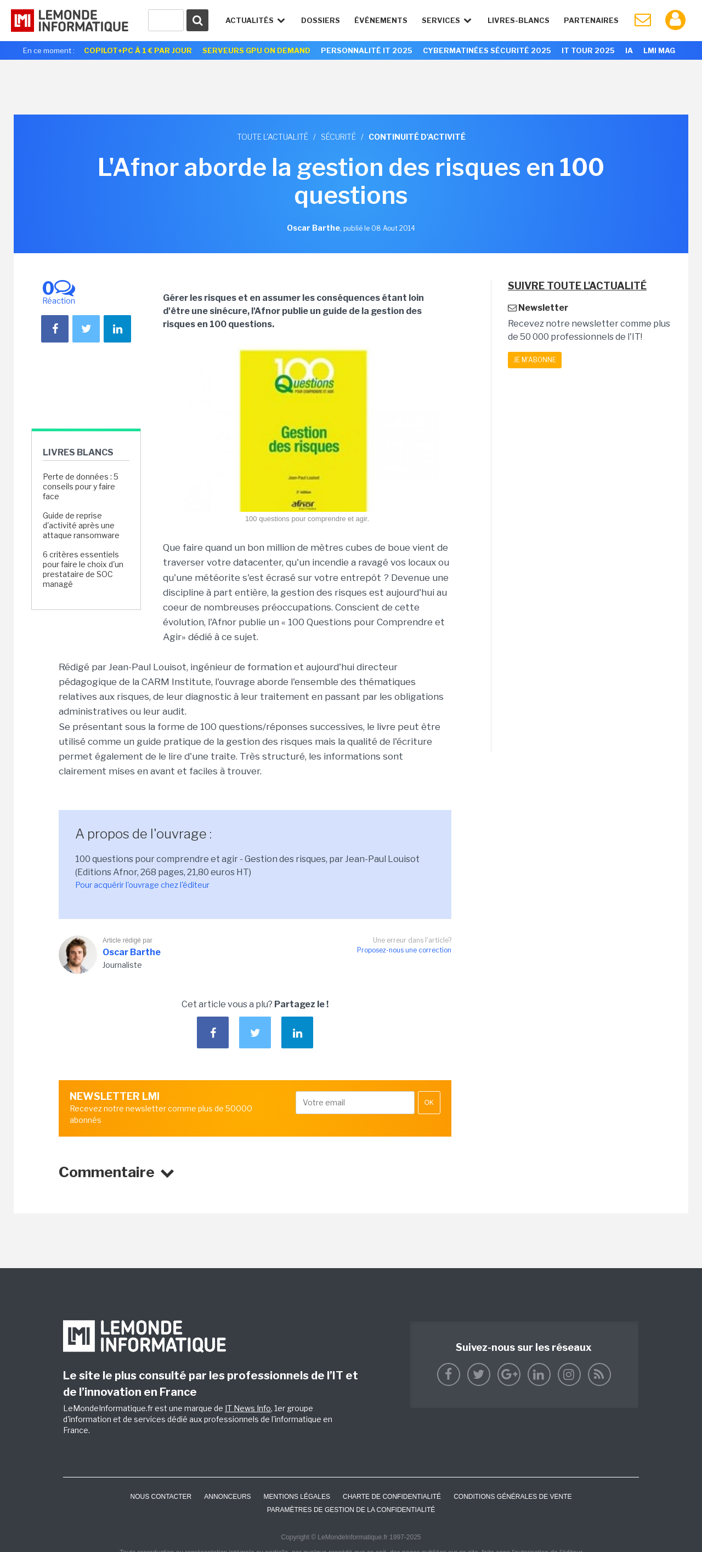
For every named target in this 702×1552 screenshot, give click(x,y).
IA (629, 50)
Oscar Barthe (132, 952)
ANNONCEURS (227, 1496)
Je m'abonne (534, 360)
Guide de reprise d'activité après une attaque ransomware (81, 525)
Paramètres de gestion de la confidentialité (351, 1510)
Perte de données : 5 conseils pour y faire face (80, 486)
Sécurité (338, 136)
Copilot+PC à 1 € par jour (138, 50)
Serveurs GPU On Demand (256, 50)
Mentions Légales (297, 1496)
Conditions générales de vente (512, 1496)
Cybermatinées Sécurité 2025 (487, 50)
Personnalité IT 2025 (366, 50)
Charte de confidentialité (392, 1496)
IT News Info (248, 1408)
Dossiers (320, 20)
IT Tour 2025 (588, 50)
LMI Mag (659, 50)
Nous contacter (160, 1496)
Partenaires (591, 20)
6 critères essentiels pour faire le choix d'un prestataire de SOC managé (83, 569)
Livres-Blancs (519, 20)
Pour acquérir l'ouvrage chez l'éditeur (142, 885)
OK (429, 1102)
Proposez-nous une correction (404, 950)
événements (380, 20)
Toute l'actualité (272, 136)
